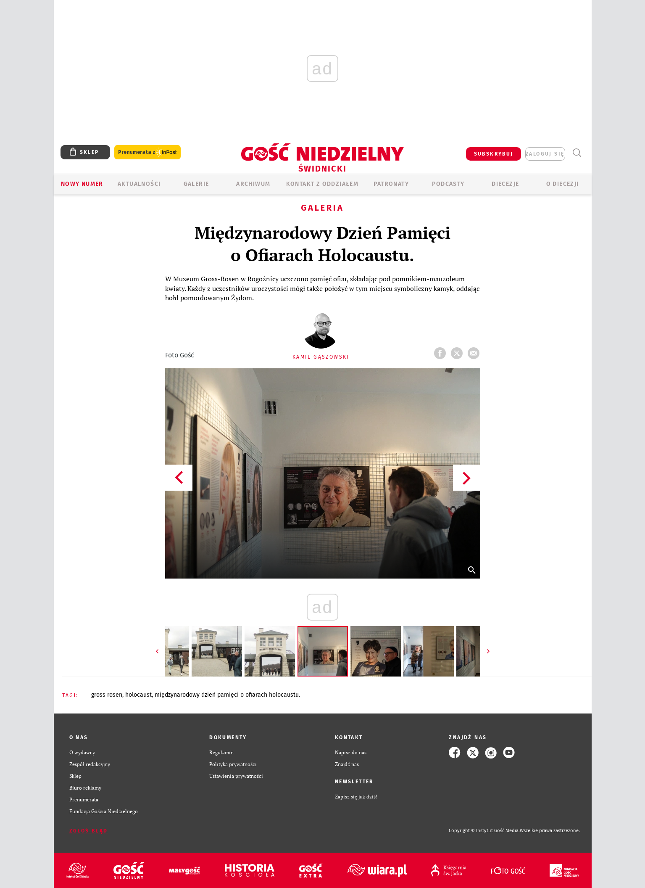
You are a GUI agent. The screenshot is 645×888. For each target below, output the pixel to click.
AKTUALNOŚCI (139, 184)
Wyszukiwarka (577, 153)
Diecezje (505, 184)
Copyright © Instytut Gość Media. (484, 830)
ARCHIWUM (253, 184)
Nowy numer (82, 184)
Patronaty (391, 184)
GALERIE (196, 184)
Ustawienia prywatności (236, 776)
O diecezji (562, 184)
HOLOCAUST (138, 694)
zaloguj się (545, 154)
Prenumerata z (147, 152)
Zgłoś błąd (88, 831)
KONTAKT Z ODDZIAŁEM (322, 184)
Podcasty (448, 184)
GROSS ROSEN (106, 694)
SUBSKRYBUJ (493, 154)
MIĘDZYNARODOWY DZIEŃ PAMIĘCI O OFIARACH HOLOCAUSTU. (227, 694)
